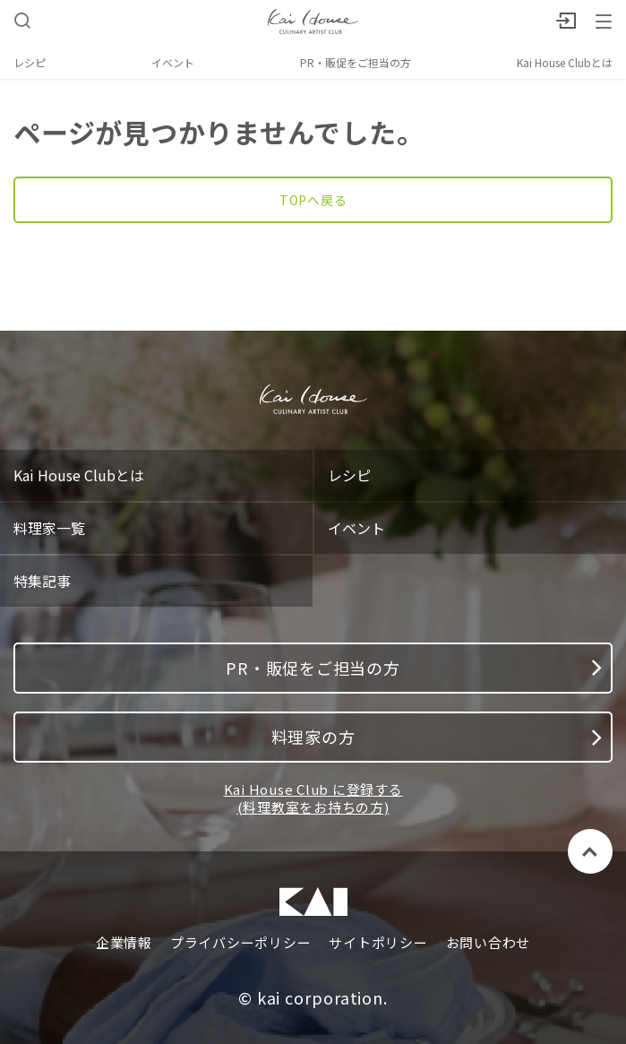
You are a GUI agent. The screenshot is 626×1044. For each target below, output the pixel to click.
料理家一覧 (49, 528)
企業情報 (124, 943)
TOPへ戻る (313, 200)
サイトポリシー (378, 943)
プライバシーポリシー (241, 943)
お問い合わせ (488, 943)
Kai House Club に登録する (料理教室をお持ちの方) (313, 798)
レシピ (29, 62)
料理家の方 (436, 736)
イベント (172, 62)
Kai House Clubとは (565, 62)
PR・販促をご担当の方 (355, 62)
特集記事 (42, 580)
